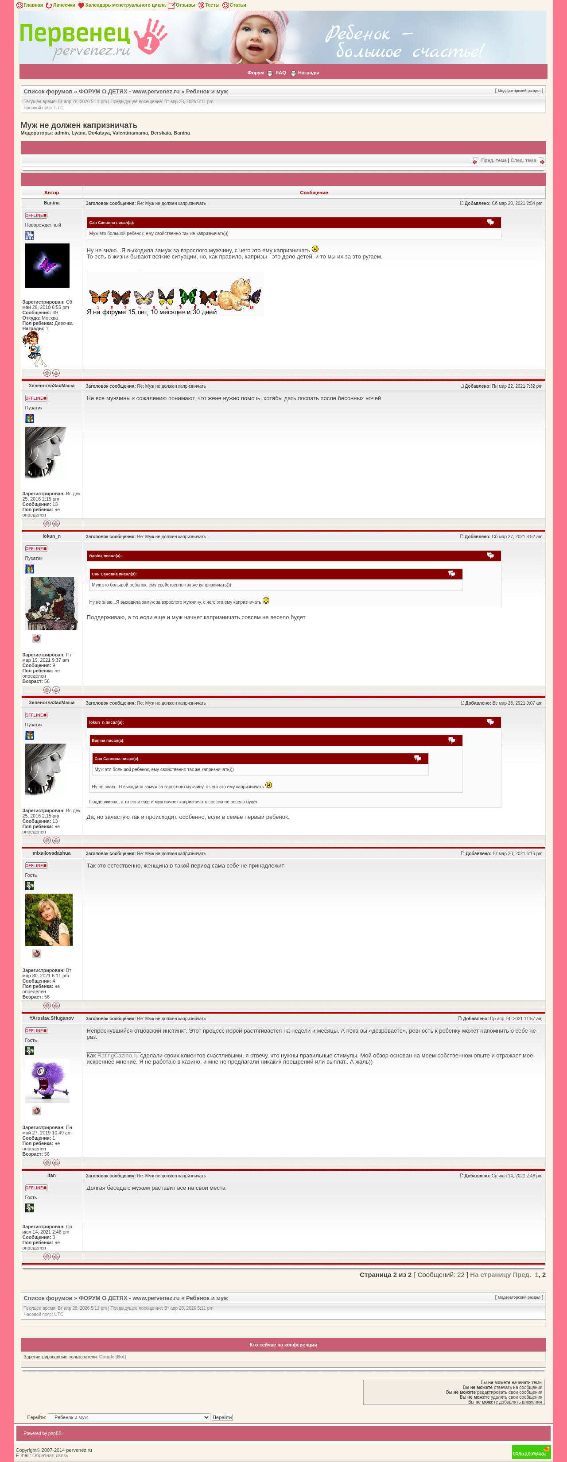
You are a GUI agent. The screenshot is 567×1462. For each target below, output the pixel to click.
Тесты (208, 5)
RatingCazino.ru (118, 1055)
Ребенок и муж (207, 91)
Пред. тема (493, 160)
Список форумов (48, 91)
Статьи (233, 5)
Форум (256, 72)
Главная (29, 5)
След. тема (523, 160)
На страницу (490, 1274)
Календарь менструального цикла (121, 5)
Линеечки (59, 5)
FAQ (281, 72)
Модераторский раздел (519, 91)
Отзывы (181, 5)
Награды (308, 72)
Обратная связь (50, 1455)
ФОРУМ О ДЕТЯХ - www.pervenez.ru (129, 91)
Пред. (522, 1274)
